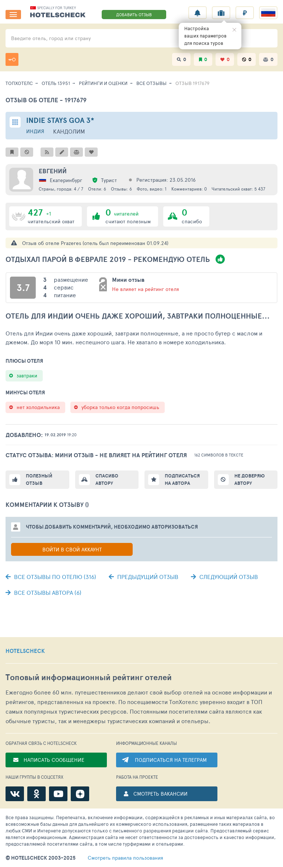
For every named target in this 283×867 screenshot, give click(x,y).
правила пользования (125, 857)
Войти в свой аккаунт (72, 549)
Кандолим (69, 131)
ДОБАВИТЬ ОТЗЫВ (134, 14)
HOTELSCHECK (25, 651)
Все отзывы (151, 83)
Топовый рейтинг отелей (89, 677)
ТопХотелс (19, 83)
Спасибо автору (106, 479)
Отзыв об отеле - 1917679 (46, 99)
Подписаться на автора (182, 479)
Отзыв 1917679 (192, 83)
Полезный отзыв (39, 479)
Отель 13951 (56, 83)
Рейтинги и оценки (103, 83)
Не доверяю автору (249, 479)
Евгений (53, 170)
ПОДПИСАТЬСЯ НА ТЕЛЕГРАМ (171, 759)
